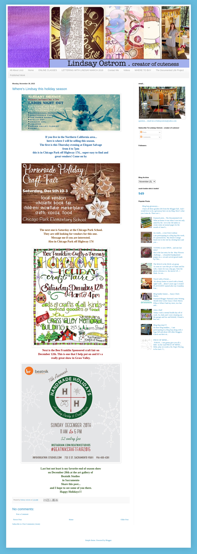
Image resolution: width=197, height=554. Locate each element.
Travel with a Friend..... (162, 279)
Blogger (108, 540)
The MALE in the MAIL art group (166, 264)
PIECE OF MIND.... (161, 340)
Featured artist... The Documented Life (167, 218)
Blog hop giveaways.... (150, 206)
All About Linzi (16, 70)
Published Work (17, 75)
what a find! (157, 310)
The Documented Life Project (170, 70)
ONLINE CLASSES (47, 70)
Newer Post (17, 520)
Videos (126, 70)
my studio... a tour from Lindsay (165, 233)
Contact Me (113, 70)
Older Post (125, 520)
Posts (143, 132)
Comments (145, 137)
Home (31, 70)
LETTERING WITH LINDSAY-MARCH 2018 (82, 70)
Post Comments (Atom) (31, 524)
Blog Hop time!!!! (160, 325)
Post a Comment (22, 514)
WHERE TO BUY (143, 70)
